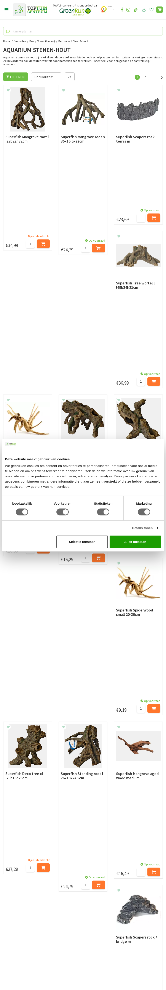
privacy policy (105, 786)
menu (6, 9)
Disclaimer (11, 849)
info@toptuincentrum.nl (27, 941)
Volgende (159, 77)
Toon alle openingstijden (77, 859)
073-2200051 (18, 928)
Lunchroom (11, 873)
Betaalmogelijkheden (19, 825)
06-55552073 (18, 935)
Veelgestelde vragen (18, 854)
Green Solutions (81, 975)
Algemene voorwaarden (20, 840)
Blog (6, 868)
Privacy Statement (17, 844)
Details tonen (142, 528)
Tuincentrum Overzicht (109, 975)
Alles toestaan (135, 542)
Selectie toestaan (82, 542)
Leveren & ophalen (17, 830)
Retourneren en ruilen (19, 835)
